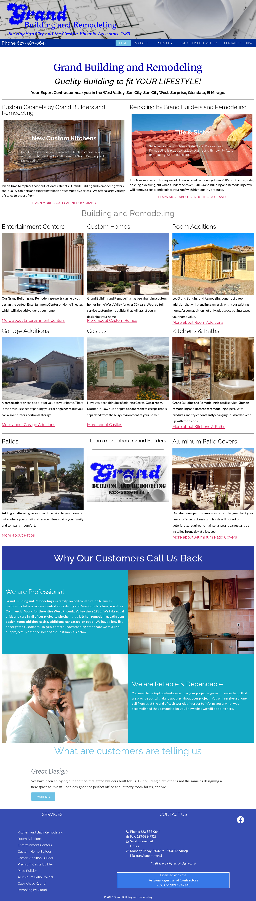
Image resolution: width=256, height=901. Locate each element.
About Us (143, 43)
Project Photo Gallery (199, 43)
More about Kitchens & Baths (198, 426)
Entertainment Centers (35, 845)
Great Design (49, 771)
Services (166, 43)
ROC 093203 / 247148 (173, 885)
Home (123, 43)
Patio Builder (27, 871)
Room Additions (30, 839)
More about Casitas (104, 424)
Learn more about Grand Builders (128, 441)
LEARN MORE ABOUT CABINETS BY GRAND (64, 203)
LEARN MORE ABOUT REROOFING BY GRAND (192, 197)
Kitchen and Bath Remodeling (40, 832)
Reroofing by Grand (32, 890)
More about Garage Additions (28, 424)
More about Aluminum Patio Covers (204, 537)
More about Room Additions (197, 322)
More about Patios (18, 535)
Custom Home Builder (34, 851)
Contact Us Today (238, 43)
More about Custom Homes (112, 320)
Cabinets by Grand (32, 883)
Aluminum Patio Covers (35, 877)
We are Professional (35, 591)
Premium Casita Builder (35, 864)
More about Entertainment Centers (33, 320)
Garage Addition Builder (35, 858)
